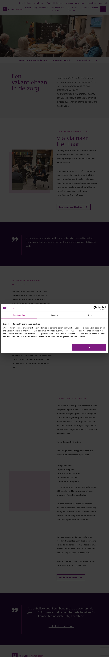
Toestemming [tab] (19, 315)
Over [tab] (90, 315)
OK (89, 347)
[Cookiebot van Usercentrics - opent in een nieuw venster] (95, 308)
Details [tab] (54, 315)
